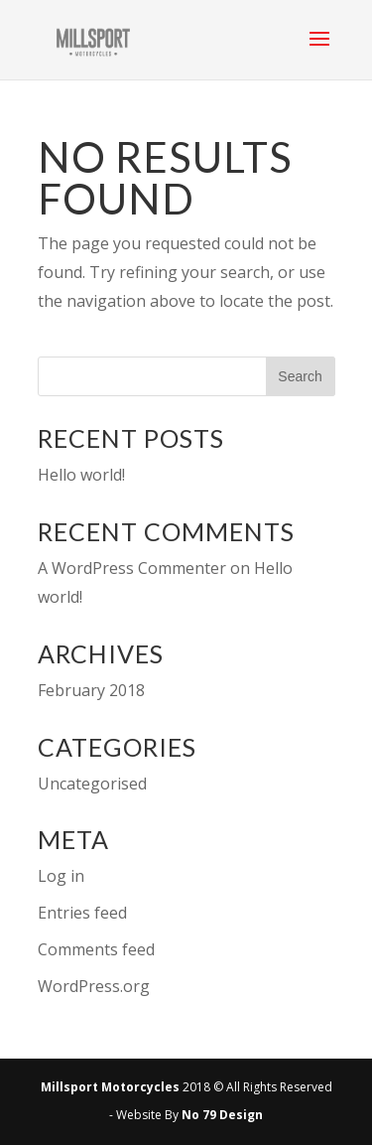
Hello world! (81, 475)
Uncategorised (92, 783)
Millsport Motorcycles (110, 1086)
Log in (61, 876)
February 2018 (91, 690)
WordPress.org (94, 986)
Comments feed (96, 949)
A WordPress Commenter (132, 568)
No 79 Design (222, 1114)
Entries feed (82, 913)
